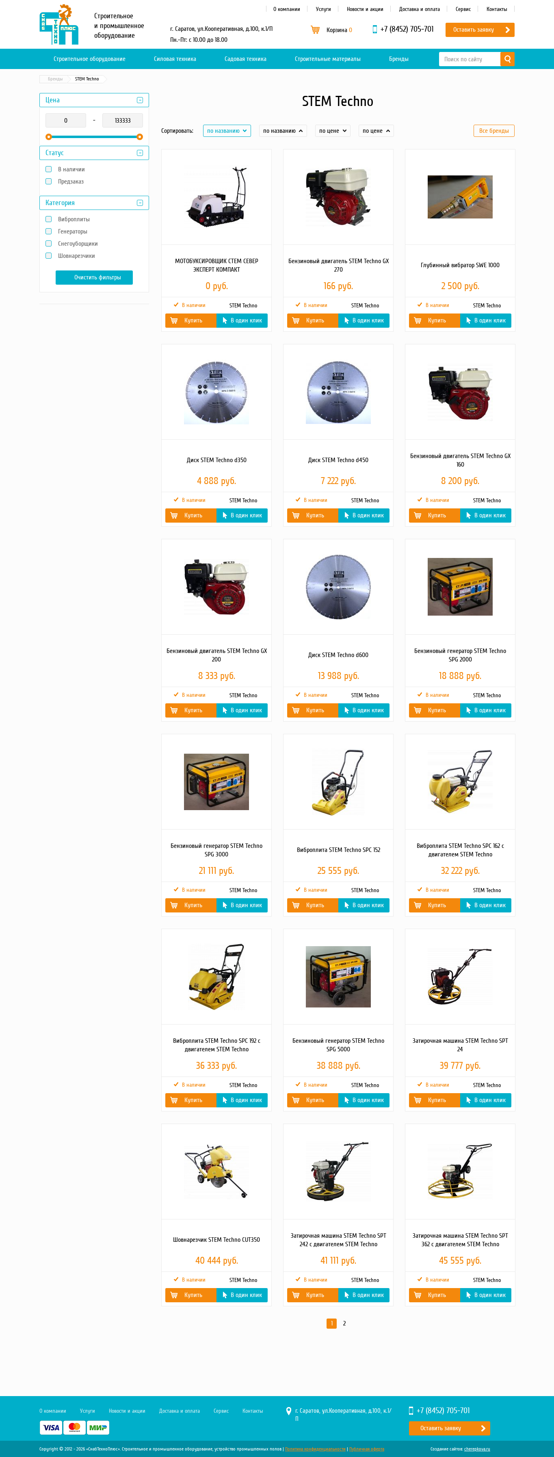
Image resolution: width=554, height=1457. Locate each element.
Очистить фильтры (97, 277)
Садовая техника (245, 59)
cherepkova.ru (477, 1449)
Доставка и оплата (419, 9)
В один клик (246, 320)
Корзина (339, 30)
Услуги (323, 9)
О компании (286, 9)
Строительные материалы (328, 59)
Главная (51, 79)
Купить (193, 320)
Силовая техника (175, 59)
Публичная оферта (366, 1449)
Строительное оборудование (90, 59)
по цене (329, 131)
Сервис (463, 9)
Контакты (497, 9)
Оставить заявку (473, 30)
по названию (223, 131)
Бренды (399, 59)
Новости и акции (365, 9)
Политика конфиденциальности (315, 1449)
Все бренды (494, 131)
